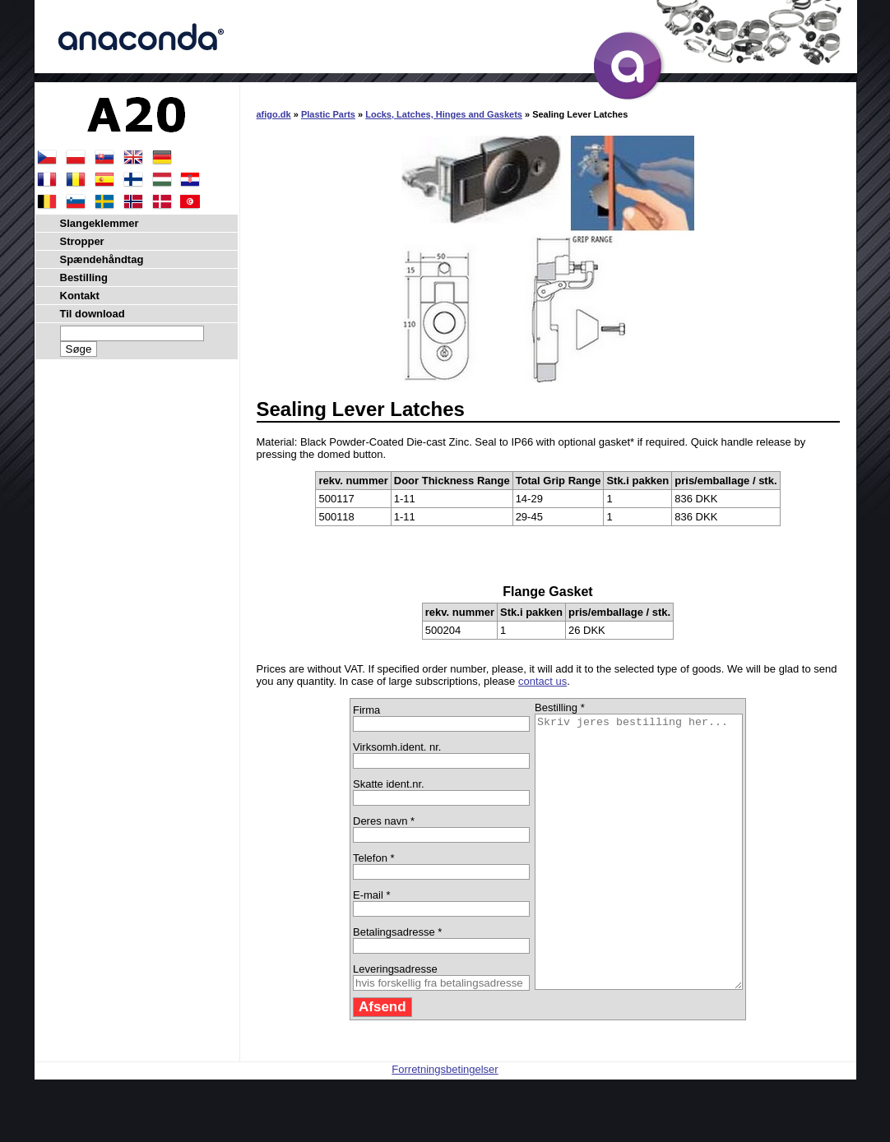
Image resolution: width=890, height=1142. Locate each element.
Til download (92, 313)
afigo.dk (274, 114)
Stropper (82, 241)
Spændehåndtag (102, 259)
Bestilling (84, 277)
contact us (542, 681)
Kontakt (80, 295)
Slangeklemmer (99, 223)
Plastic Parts (328, 114)
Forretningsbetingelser (445, 1123)
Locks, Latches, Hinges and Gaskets (443, 114)
